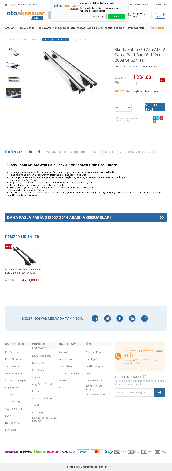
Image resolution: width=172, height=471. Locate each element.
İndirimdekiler (66, 366)
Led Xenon (11, 429)
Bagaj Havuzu (95, 27)
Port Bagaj (38, 412)
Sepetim (63, 380)
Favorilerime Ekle (126, 118)
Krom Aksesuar (26, 27)
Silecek (35, 405)
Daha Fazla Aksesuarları (59, 217)
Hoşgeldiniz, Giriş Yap (136, 15)
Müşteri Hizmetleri (139, 4)
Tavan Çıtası (11, 394)
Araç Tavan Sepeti (42, 383)
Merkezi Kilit (38, 362)
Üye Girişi (91, 373)
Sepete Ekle (151, 107)
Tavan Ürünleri (135, 27)
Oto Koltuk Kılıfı (13, 408)
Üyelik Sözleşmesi (95, 366)
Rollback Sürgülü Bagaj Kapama (44, 419)
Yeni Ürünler (160, 4)
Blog (61, 387)
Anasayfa (64, 351)
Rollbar (36, 390)
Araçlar (9, 27)
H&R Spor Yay (12, 422)
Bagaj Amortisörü (41, 355)
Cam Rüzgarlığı (13, 401)
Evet (116, 16)
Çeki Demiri (38, 369)
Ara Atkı (36, 376)
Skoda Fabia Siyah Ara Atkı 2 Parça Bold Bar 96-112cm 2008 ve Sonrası (23, 270)
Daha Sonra (98, 16)
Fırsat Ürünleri (157, 27)
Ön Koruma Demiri (42, 397)
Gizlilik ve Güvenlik (95, 394)
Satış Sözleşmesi (95, 380)
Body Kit (9, 415)
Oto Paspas (78, 27)
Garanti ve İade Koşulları (94, 387)
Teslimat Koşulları (95, 351)
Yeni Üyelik (92, 359)
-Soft (68, 466)
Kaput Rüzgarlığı (114, 27)
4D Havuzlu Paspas (15, 380)
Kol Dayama (44, 27)
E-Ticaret (76, 466)
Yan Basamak (61, 27)
